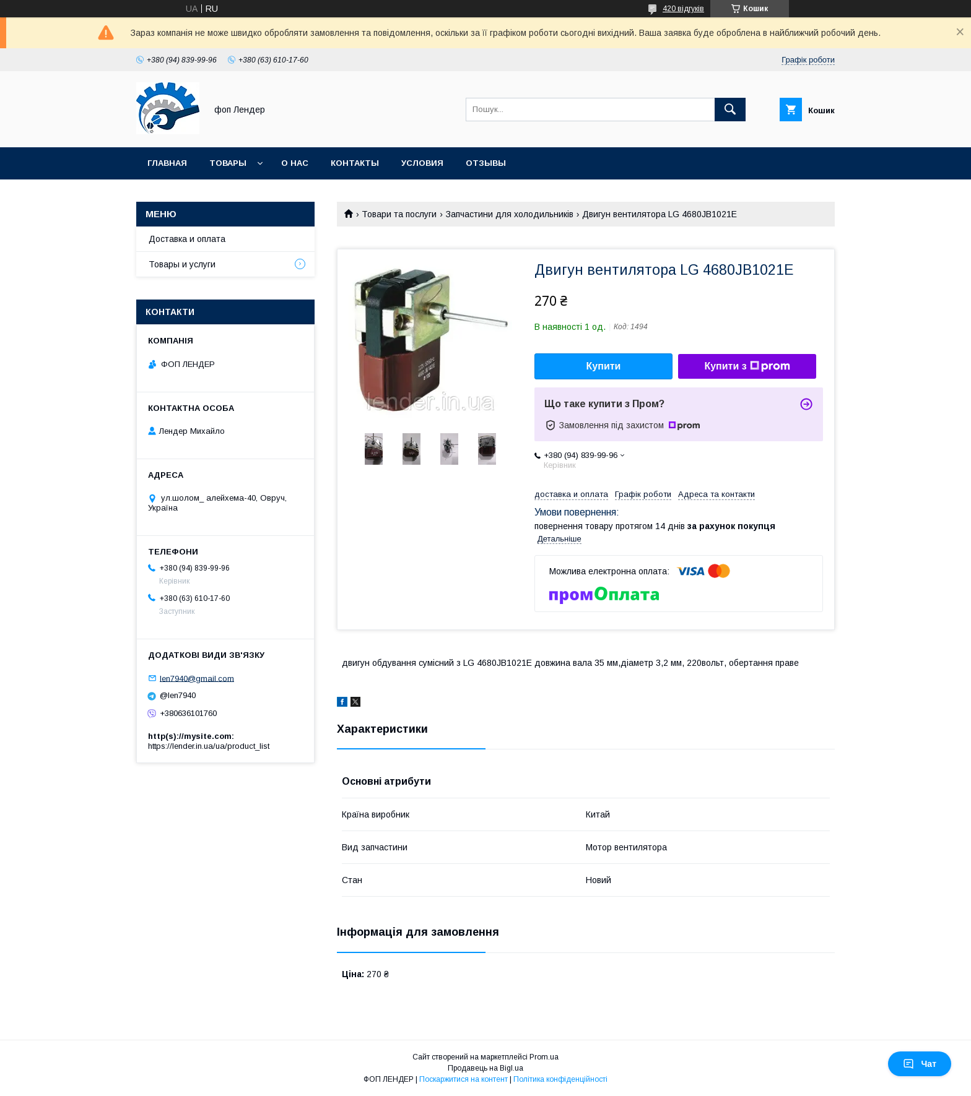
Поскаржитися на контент (463, 1079)
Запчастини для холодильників (509, 214)
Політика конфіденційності (560, 1079)
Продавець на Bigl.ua (485, 1068)
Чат (919, 1063)
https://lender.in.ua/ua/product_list (208, 746)
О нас (294, 163)
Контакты (355, 163)
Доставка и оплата (187, 239)
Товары (227, 163)
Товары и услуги (182, 264)
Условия (422, 163)
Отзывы (486, 163)
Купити (603, 366)
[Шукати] (730, 109)
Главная (167, 163)
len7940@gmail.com (197, 678)
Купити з (747, 366)
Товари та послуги (399, 214)
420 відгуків (683, 8)
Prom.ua (544, 1057)
